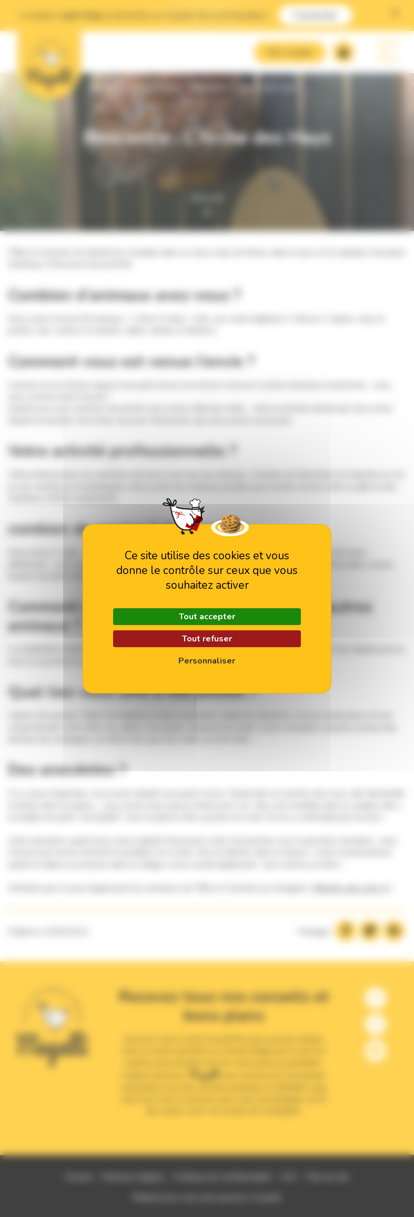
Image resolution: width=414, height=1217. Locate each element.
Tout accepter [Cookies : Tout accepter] (207, 616)
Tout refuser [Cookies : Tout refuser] (207, 639)
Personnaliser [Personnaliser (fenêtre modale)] (206, 661)
